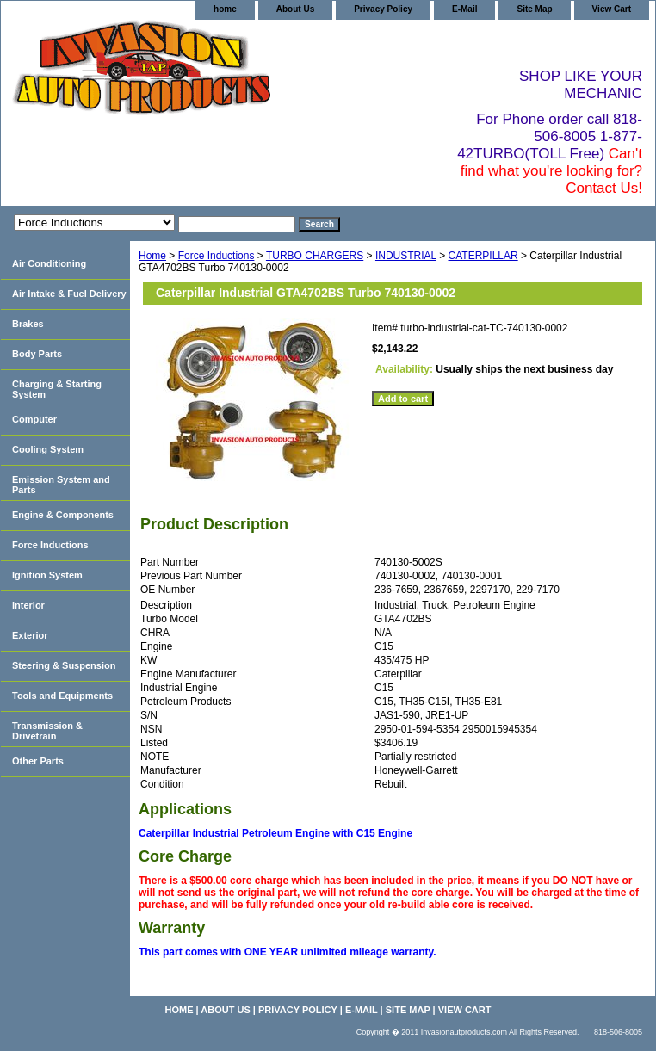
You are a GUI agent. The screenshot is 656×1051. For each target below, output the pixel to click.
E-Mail (464, 9)
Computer (34, 419)
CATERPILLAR (483, 256)
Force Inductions (216, 256)
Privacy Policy (383, 9)
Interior (28, 605)
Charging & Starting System (57, 389)
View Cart (611, 9)
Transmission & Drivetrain (47, 730)
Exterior (30, 635)
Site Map (534, 9)
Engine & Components (63, 515)
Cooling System (48, 449)
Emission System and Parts (61, 484)
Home (152, 256)
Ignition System (47, 575)
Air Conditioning (49, 263)
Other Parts (38, 761)
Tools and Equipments (62, 695)
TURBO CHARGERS (314, 256)
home (225, 9)
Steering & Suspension (63, 665)
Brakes (28, 323)
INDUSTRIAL (405, 256)
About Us (295, 9)
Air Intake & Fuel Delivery (69, 293)
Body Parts (37, 354)
